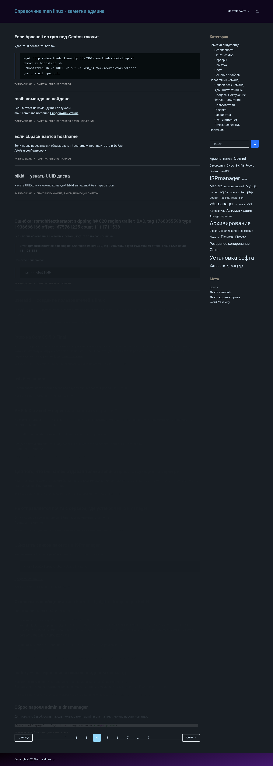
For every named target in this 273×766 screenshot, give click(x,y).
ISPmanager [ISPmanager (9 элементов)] (225, 178)
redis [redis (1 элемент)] (234, 197)
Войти (214, 287)
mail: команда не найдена (42, 99)
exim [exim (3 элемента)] (240, 165)
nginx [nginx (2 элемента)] (224, 192)
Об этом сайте (239, 11)
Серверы (221, 60)
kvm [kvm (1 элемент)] (244, 179)
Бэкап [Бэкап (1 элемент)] (214, 231)
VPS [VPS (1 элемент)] (249, 204)
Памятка (42, 84)
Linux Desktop (224, 55)
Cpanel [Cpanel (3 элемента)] (240, 158)
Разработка (223, 115)
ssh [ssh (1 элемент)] (241, 197)
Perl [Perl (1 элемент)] (243, 192)
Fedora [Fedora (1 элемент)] (250, 165)
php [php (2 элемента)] (250, 192)
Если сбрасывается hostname (46, 153)
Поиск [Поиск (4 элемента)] (227, 237)
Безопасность (224, 50)
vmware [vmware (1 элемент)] (240, 204)
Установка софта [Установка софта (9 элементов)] (232, 258)
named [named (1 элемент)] (214, 192)
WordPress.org (220, 302)
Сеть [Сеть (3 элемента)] (214, 249)
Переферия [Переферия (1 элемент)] (245, 231)
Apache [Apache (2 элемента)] (216, 158)
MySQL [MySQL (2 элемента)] (251, 186)
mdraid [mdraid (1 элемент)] (239, 186)
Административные (229, 90)
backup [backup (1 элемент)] (227, 158)
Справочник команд (224, 80)
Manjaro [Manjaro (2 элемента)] (216, 186)
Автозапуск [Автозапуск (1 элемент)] (217, 210)
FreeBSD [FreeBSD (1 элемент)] (225, 171)
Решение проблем (60, 84)
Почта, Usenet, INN (83, 121)
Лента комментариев (225, 297)
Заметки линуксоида (225, 45)
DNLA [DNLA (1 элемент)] (230, 165)
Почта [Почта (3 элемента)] (241, 237)
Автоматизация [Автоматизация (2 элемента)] (239, 210)
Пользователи (225, 105)
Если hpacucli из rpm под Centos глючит (57, 37)
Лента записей (220, 292)
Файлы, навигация (228, 100)
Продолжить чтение (64, 114)
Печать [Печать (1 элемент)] (214, 237)
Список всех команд (229, 85)
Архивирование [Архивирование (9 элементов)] (230, 223)
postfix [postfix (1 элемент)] (214, 197)
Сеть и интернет (226, 120)
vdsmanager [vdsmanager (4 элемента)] (222, 203)
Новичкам (217, 130)
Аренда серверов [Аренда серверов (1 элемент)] (221, 216)
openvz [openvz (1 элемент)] (234, 192)
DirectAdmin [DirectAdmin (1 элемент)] (217, 165)
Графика (220, 110)
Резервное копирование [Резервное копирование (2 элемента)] (230, 244)
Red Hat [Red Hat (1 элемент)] (225, 197)
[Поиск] (257, 11)
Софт (218, 70)
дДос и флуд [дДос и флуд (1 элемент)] (235, 266)
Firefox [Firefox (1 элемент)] (214, 171)
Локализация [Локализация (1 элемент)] (228, 231)
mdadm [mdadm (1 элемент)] (229, 186)
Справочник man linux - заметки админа (60, 11)
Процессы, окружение (230, 95)
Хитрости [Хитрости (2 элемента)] (217, 266)
